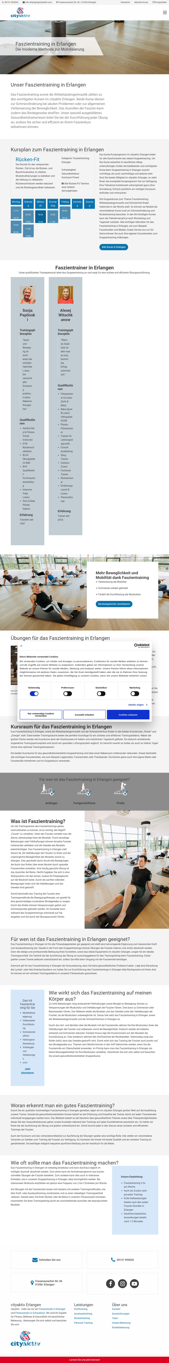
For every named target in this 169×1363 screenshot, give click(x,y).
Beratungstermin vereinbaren (114, 604)
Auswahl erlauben (84, 714)
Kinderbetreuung (120, 1327)
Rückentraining (82, 1318)
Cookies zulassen (128, 714)
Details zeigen (136, 704)
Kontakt (116, 1309)
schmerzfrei (28, 242)
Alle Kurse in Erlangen (114, 247)
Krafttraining (80, 1309)
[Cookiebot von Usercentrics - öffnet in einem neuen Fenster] (136, 645)
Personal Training (83, 1322)
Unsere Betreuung (121, 1322)
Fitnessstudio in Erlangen (52, 1309)
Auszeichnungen (120, 1313)
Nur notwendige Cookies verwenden (41, 714)
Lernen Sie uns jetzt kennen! (84, 1359)
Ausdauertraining (83, 1313)
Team (115, 1318)
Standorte (125, 2)
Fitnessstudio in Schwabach (30, 1313)
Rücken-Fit (16, 237)
